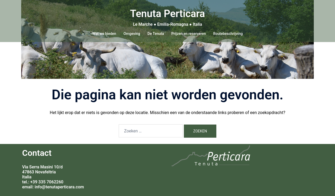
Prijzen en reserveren (188, 34)
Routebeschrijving (228, 34)
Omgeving (132, 34)
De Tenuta (155, 34)
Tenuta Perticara (167, 12)
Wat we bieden (104, 34)
